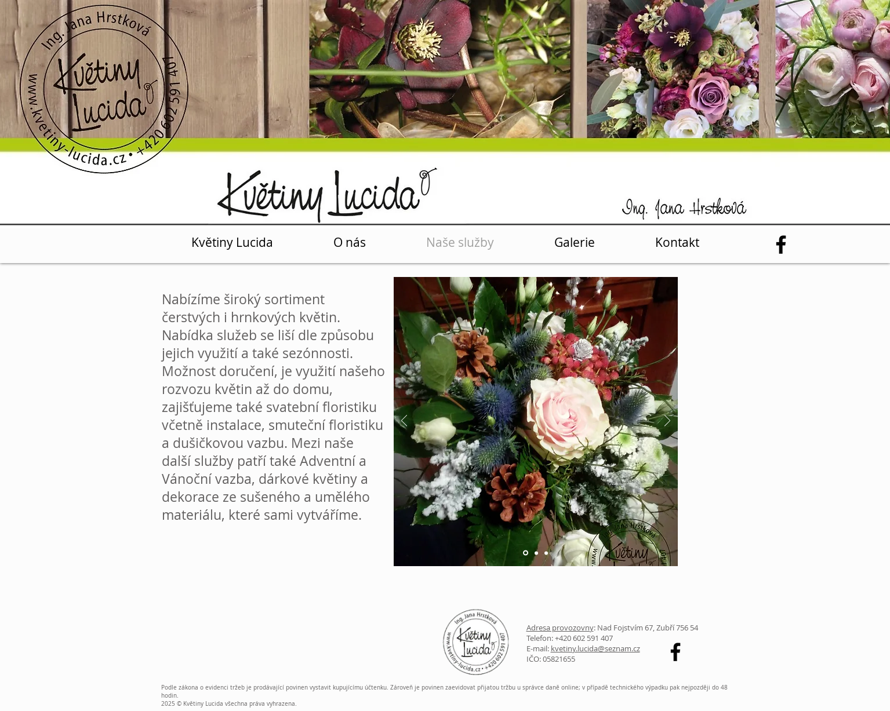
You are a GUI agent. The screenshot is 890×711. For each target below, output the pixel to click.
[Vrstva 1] (525, 553)
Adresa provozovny (560, 627)
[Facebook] (781, 244)
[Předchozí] (404, 421)
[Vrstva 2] (536, 553)
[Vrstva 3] (546, 553)
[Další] (667, 421)
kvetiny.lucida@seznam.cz (595, 648)
